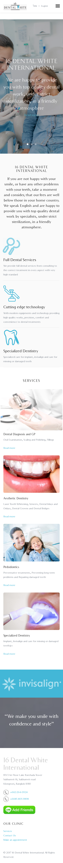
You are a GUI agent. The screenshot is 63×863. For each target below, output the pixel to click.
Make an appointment (15, 840)
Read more (31, 116)
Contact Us (9, 835)
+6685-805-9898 (19, 799)
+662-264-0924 (19, 792)
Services (7, 831)
